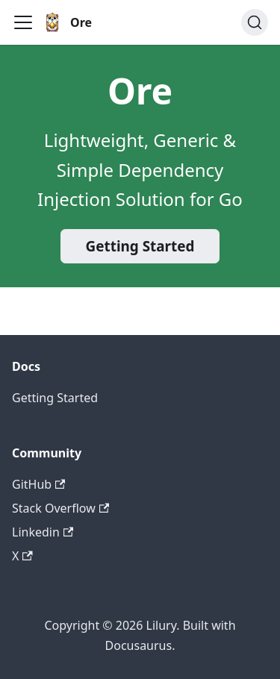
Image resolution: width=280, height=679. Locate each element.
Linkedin (42, 532)
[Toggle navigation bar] (23, 22)
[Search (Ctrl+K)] (254, 22)
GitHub (38, 484)
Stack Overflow (60, 508)
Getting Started (140, 246)
